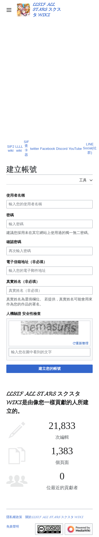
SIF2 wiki (10, 148)
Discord (61, 149)
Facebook (47, 149)
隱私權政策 (14, 517)
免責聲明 (12, 526)
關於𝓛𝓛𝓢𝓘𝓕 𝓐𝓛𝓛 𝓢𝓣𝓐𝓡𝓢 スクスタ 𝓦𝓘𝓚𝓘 (54, 517)
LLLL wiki (19, 148)
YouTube (75, 149)
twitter (34, 149)
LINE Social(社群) (90, 148)
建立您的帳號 (50, 368)
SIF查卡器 (26, 148)
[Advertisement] (49, 83)
